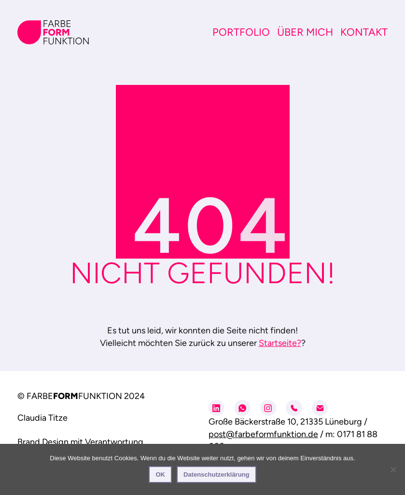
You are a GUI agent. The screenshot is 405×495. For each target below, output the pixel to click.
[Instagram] (268, 408)
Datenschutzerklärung (216, 474)
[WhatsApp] (242, 408)
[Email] (320, 408)
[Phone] (294, 408)
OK (160, 474)
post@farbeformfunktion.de (263, 434)
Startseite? (280, 343)
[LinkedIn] (217, 408)
